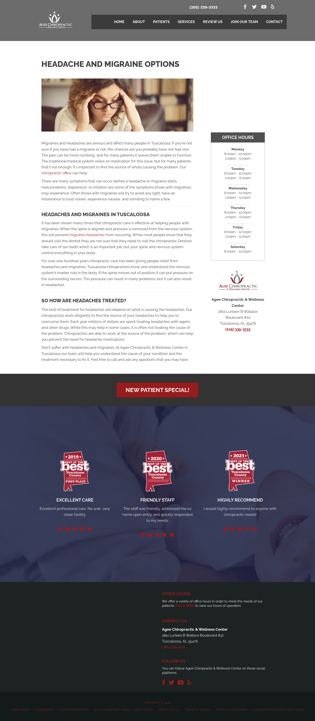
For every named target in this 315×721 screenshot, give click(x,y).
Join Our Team (244, 22)
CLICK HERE (185, 606)
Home (119, 22)
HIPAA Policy (143, 709)
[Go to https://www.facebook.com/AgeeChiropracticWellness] (245, 7)
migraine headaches (87, 235)
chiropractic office (56, 173)
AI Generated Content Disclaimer (278, 709)
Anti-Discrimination (74, 709)
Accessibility (44, 709)
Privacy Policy (169, 709)
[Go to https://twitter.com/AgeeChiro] (254, 7)
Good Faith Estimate (231, 709)
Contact (274, 22)
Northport (20, 709)
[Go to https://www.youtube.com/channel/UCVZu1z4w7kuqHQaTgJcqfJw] (263, 7)
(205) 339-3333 (203, 7)
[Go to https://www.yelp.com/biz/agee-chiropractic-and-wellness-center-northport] (272, 7)
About (139, 22)
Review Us (212, 22)
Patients (161, 22)
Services (186, 22)
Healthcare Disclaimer (112, 709)
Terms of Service (198, 709)
